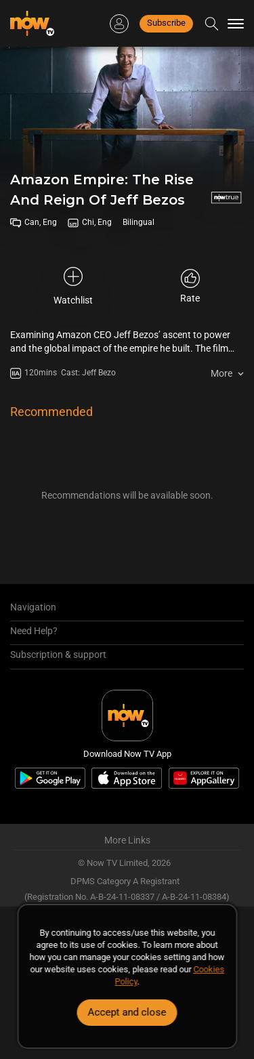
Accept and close (127, 1012)
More (221, 373)
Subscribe (166, 23)
